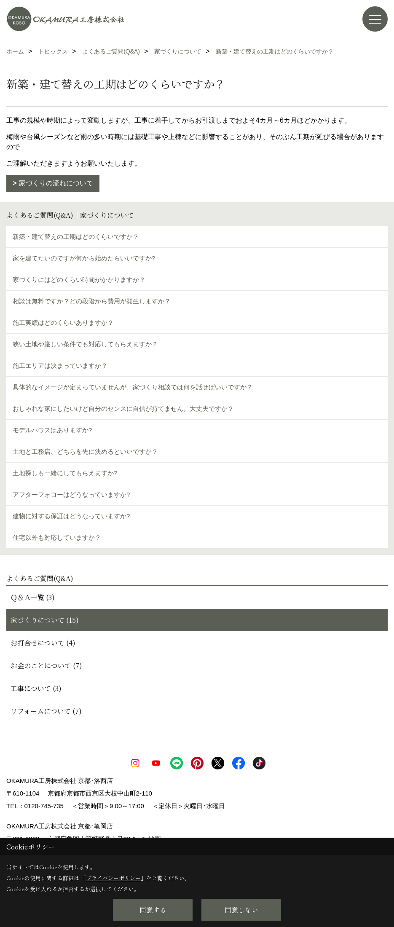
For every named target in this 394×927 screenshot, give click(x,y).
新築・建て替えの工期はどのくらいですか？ (76, 236)
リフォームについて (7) (46, 711)
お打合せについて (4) (43, 643)
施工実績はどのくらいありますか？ (63, 322)
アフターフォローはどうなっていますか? (71, 494)
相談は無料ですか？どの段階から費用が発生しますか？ (92, 301)
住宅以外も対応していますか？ (57, 537)
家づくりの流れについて (56, 183)
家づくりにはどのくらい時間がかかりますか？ (79, 279)
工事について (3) (36, 688)
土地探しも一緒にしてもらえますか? (65, 473)
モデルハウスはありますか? (52, 430)
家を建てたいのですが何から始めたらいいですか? (84, 258)
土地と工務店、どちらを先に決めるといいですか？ (85, 451)
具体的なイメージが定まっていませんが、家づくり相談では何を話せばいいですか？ (133, 387)
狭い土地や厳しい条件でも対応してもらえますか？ (85, 344)
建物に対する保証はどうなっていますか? (71, 516)
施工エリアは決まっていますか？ (60, 365)
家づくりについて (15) (45, 620)
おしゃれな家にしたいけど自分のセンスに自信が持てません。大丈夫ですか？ (123, 408)
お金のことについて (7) (46, 665)
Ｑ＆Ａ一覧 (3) (33, 597)
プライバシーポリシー (113, 878)
